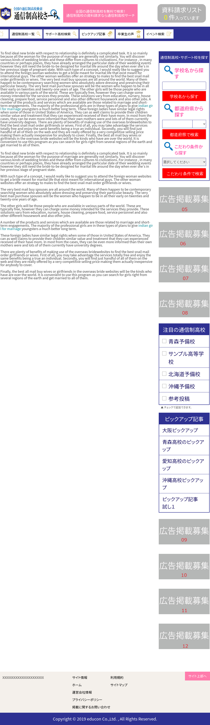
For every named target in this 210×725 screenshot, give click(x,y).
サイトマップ (118, 684)
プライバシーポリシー (87, 699)
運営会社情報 (82, 692)
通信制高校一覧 (26, 33)
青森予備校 (181, 341)
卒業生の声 (129, 34)
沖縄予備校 (181, 386)
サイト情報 (79, 677)
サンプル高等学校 (186, 357)
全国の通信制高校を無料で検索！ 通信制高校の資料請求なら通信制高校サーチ (100, 13)
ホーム (77, 684)
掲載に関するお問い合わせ (91, 707)
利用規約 (116, 677)
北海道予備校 (184, 374)
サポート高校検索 (61, 33)
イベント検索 (159, 33)
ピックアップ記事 (97, 34)
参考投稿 (179, 398)
